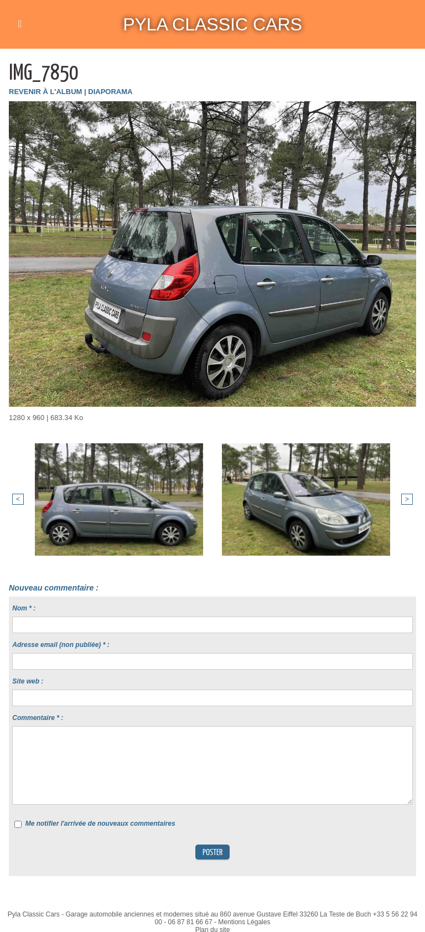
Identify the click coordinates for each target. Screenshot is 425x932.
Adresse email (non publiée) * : (60, 645)
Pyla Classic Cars (212, 24)
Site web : (27, 681)
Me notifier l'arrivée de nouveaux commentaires (100, 823)
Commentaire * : (37, 718)
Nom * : (23, 608)
